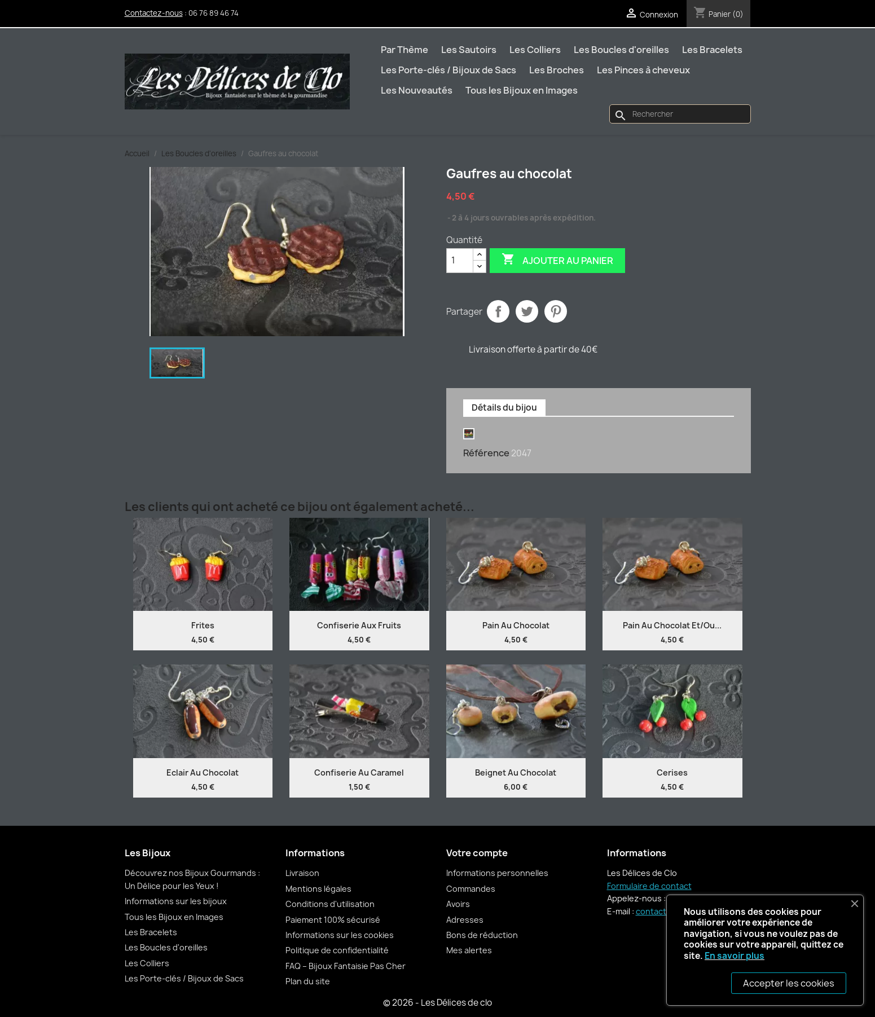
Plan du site (307, 981)
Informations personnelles (497, 873)
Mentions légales (318, 888)
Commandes (470, 888)
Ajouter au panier (557, 260)
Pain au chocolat (515, 625)
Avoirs (458, 904)
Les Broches (556, 70)
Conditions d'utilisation (330, 904)
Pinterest (555, 311)
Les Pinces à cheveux (643, 70)
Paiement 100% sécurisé (332, 919)
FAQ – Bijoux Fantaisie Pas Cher (345, 966)
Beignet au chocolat (515, 772)
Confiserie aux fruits (359, 625)
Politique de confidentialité (337, 950)
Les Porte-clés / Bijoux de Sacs (448, 70)
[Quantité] (459, 260)
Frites (202, 625)
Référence (486, 452)
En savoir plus (734, 956)
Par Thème (404, 49)
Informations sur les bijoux (176, 901)
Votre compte (477, 853)
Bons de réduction (482, 935)
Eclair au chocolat (202, 772)
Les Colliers (535, 49)
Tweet (527, 311)
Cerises (672, 772)
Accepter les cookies (788, 983)
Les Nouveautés (416, 90)
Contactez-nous (154, 13)
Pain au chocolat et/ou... (672, 625)
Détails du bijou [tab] (504, 407)
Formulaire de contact (649, 885)
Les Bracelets (712, 49)
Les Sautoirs (468, 49)
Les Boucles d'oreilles (621, 49)
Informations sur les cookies (339, 935)
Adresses (464, 919)
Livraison (302, 873)
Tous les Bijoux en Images (521, 90)
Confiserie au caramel (359, 772)
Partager (498, 311)
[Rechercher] (679, 114)
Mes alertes (469, 950)
